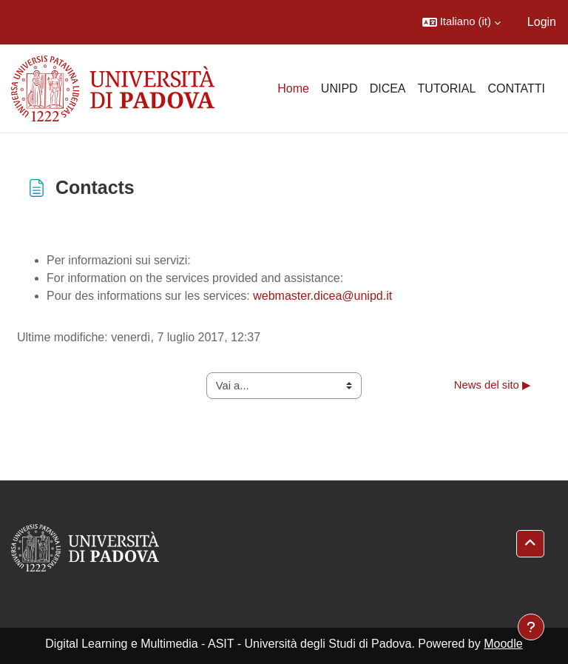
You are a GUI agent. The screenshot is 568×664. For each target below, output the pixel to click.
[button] (461, 22)
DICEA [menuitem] (388, 88)
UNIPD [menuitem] (339, 88)
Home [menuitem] (293, 88)
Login (541, 22)
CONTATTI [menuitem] (516, 88)
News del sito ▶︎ (492, 385)
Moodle (503, 643)
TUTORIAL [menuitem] (447, 88)
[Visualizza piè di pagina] (531, 627)
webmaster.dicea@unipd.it (322, 295)
